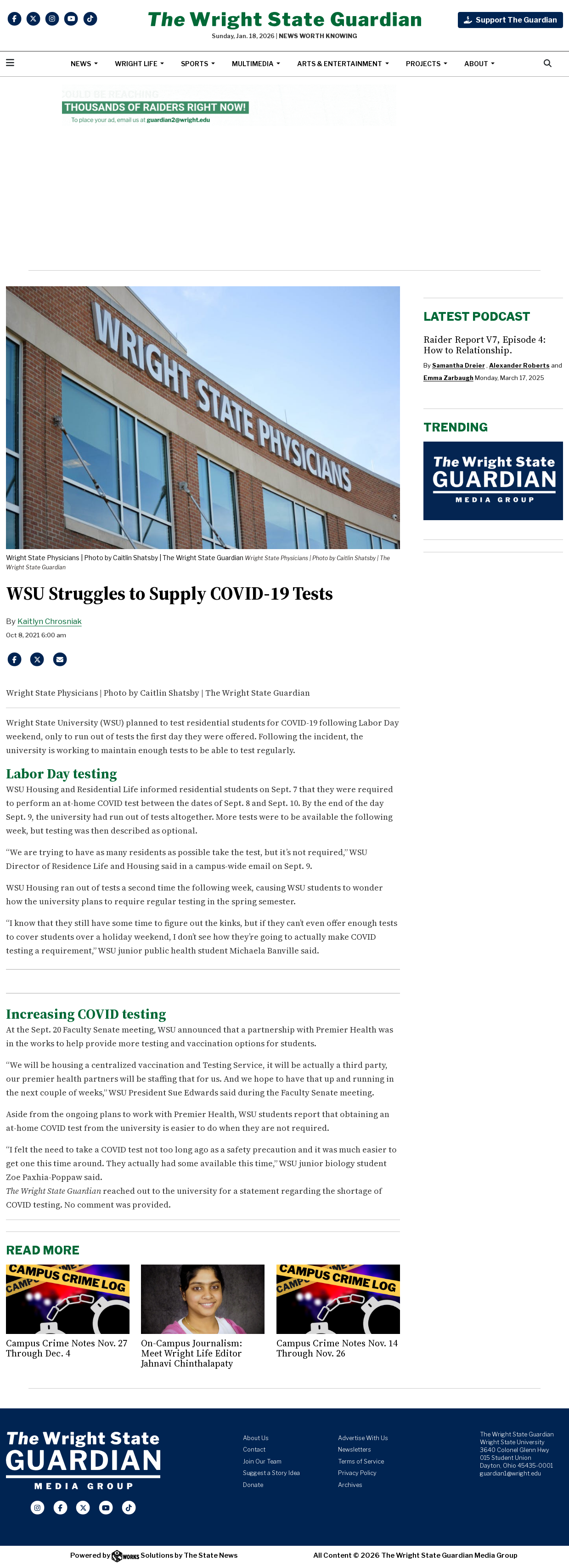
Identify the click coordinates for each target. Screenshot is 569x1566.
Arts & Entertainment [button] (340, 64)
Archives (350, 1484)
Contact (254, 1449)
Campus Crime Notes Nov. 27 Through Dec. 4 (66, 1348)
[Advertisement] (284, 198)
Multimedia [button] (253, 64)
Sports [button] (195, 64)
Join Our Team (262, 1461)
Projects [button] (424, 64)
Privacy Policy (357, 1473)
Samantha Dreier (458, 365)
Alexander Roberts (519, 365)
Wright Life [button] (137, 64)
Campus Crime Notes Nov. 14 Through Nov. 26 (337, 1348)
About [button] (477, 64)
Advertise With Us (363, 1438)
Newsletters (354, 1449)
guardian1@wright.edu (510, 1473)
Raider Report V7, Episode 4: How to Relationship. (484, 344)
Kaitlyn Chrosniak (49, 621)
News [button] (81, 64)
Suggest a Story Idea (271, 1473)
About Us (256, 1438)
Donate (253, 1484)
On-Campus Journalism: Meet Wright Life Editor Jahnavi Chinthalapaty (191, 1353)
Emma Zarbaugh (448, 377)
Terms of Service (361, 1461)
